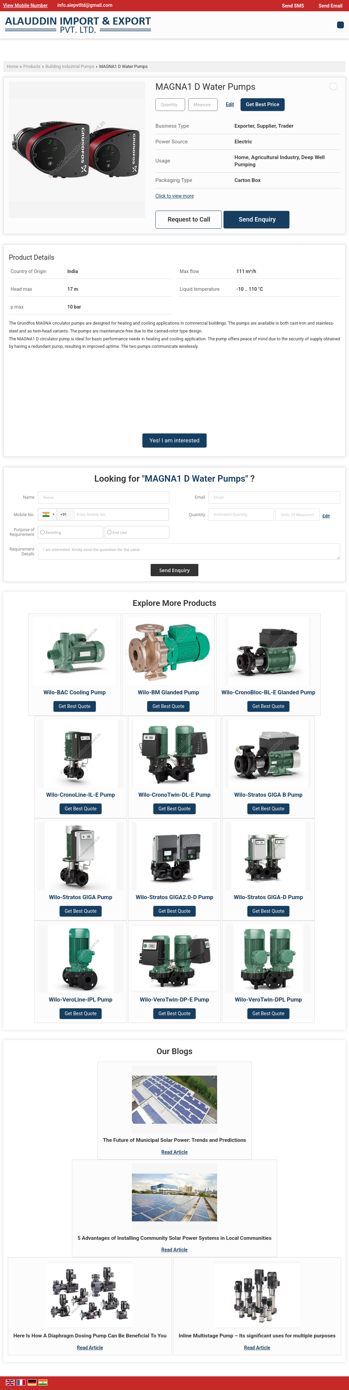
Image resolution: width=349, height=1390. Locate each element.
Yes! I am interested (174, 440)
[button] (25, 5)
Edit (230, 104)
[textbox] (203, 104)
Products (32, 66)
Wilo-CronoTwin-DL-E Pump (174, 794)
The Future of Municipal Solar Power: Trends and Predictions (174, 1140)
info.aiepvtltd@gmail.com (84, 5)
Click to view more (174, 196)
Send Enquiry (257, 219)
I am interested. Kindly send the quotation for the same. (189, 551)
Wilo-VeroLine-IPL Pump (80, 999)
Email (200, 497)
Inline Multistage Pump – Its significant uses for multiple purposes (257, 1336)
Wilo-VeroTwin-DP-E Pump (174, 999)
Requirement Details (22, 551)
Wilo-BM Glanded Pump (168, 692)
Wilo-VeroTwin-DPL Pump (268, 999)
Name (28, 497)
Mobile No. (24, 514)
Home (12, 66)
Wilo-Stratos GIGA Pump (80, 897)
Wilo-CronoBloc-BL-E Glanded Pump (268, 692)
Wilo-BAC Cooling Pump (74, 692)
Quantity (197, 514)
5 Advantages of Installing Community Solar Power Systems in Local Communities (174, 1238)
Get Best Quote (75, 706)
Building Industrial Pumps (69, 66)
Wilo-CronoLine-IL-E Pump (80, 794)
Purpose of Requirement (22, 532)
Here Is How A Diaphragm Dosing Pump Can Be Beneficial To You (89, 1336)
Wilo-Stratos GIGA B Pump (268, 794)
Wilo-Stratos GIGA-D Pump (268, 897)
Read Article (175, 1152)
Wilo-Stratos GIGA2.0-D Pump (174, 897)
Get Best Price (262, 104)
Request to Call (189, 219)
